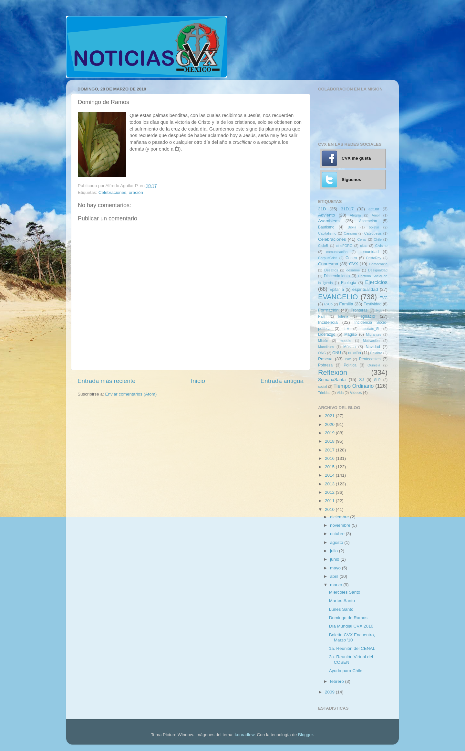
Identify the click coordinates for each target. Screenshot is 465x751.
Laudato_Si (370, 329)
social (322, 386)
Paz (348, 359)
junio (335, 559)
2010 (330, 509)
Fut (378, 310)
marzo (336, 584)
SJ (361, 379)
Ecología (348, 282)
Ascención (368, 221)
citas (363, 246)
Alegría (355, 215)
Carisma (350, 233)
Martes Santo (342, 600)
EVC (383, 298)
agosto (337, 542)
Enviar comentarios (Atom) (131, 394)
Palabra (376, 353)
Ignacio (368, 316)
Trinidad (324, 393)
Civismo (381, 246)
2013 (330, 483)
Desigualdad (378, 270)
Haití (321, 316)
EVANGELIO (338, 297)
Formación (328, 310)
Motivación (371, 341)
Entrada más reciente (107, 380)
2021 (330, 415)
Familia (346, 303)
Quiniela (373, 365)
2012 (330, 492)
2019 (330, 432)
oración (136, 192)
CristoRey (373, 258)
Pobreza (325, 365)
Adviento (326, 215)
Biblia (352, 227)
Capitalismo (327, 233)
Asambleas (329, 220)
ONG (322, 353)
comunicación (336, 252)
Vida (340, 393)
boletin (374, 227)
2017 (330, 450)
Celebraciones (112, 192)
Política (350, 365)
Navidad (373, 346)
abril (334, 576)
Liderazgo (326, 334)
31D (322, 208)
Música (349, 346)
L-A (346, 329)
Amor (376, 215)
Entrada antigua (282, 380)
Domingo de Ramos (348, 617)
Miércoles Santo (344, 592)
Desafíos (331, 270)
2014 (330, 475)
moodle (345, 341)
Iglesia (343, 316)
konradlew (244, 734)
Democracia (378, 264)
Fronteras (359, 310)
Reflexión (332, 372)
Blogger (305, 734)
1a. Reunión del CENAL (352, 648)
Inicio (198, 380)
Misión (323, 341)
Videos (356, 392)
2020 (330, 424)
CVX (353, 263)
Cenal (361, 239)
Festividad (372, 304)
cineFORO (344, 246)
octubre (338, 533)
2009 (330, 692)
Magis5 (350, 334)
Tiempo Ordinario (354, 386)
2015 (330, 466)
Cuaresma (328, 263)
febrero (337, 681)
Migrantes (373, 334)
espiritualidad (365, 289)
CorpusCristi (327, 258)
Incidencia (328, 322)
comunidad (368, 251)
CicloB (323, 246)
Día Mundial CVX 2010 (351, 626)
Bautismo (326, 227)
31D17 (347, 208)
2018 (330, 441)
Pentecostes (370, 359)
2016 (330, 458)
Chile (378, 239)
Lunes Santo (341, 609)
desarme (353, 270)
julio (334, 550)
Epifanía (336, 289)
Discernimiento (337, 276)
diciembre (340, 516)
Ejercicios (376, 282)
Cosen (351, 258)
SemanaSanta (332, 379)
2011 (330, 500)
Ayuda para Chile (345, 670)
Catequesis (373, 233)
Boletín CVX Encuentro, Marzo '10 (352, 637)
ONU (336, 353)
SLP (377, 380)
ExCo (328, 304)
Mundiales (326, 347)
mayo (336, 568)
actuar (373, 209)
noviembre (341, 525)
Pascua (325, 358)
